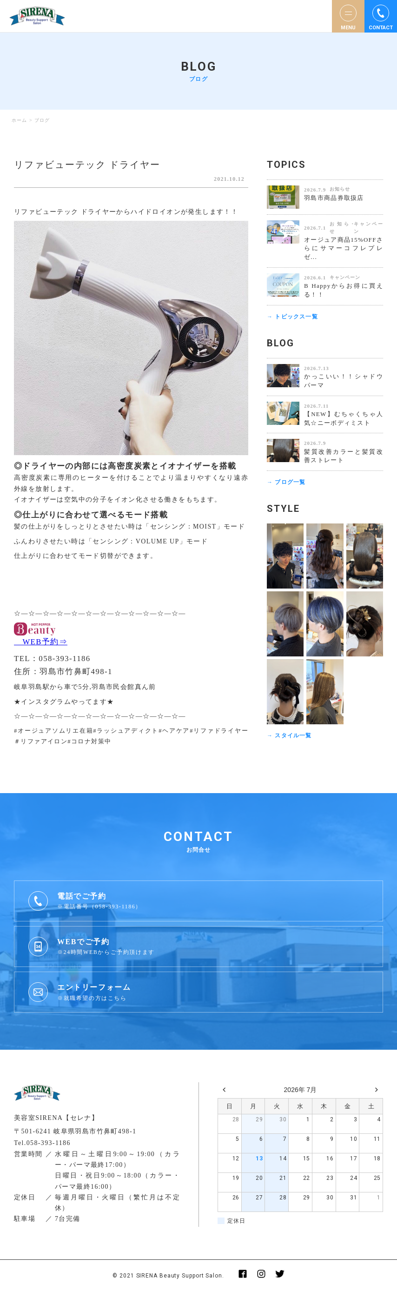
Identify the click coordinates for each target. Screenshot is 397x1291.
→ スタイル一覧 (289, 735)
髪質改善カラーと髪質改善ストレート (343, 456)
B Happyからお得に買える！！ (343, 290)
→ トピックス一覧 (292, 316)
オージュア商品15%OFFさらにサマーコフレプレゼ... (343, 248)
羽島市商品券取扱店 (334, 197)
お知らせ (340, 189)
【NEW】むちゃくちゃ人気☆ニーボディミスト (343, 418)
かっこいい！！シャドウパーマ (343, 381)
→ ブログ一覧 (286, 482)
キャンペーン (368, 227)
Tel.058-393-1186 (42, 1142)
